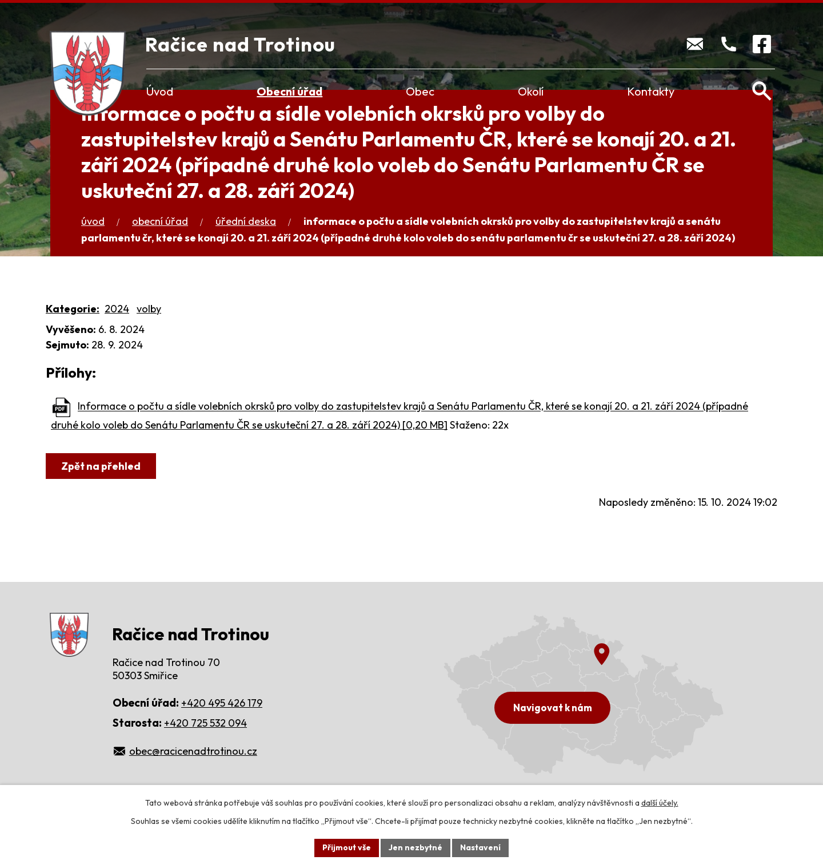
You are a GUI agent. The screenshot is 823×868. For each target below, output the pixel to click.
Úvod (159, 91)
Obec (420, 91)
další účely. (659, 803)
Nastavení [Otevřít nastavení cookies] (480, 847)
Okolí (531, 91)
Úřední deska (245, 221)
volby (149, 308)
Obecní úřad (289, 91)
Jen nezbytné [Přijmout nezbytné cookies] (415, 847)
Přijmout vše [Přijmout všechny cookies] (346, 847)
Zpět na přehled (101, 466)
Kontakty (650, 91)
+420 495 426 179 (221, 703)
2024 (117, 308)
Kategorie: (72, 308)
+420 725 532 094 (205, 723)
